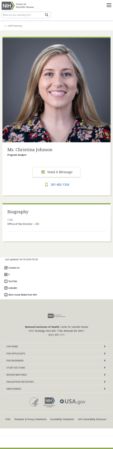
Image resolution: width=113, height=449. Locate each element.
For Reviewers (56, 360)
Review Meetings (56, 374)
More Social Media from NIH (21, 294)
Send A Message (57, 172)
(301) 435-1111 (56, 335)
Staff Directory (15, 25)
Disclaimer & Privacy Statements (30, 419)
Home (56, 346)
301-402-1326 (56, 184)
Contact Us (12, 267)
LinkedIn (11, 288)
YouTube (11, 281)
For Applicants (56, 353)
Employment (56, 389)
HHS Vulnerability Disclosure (92, 419)
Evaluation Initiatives (56, 381)
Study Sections (56, 367)
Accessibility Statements (62, 419)
